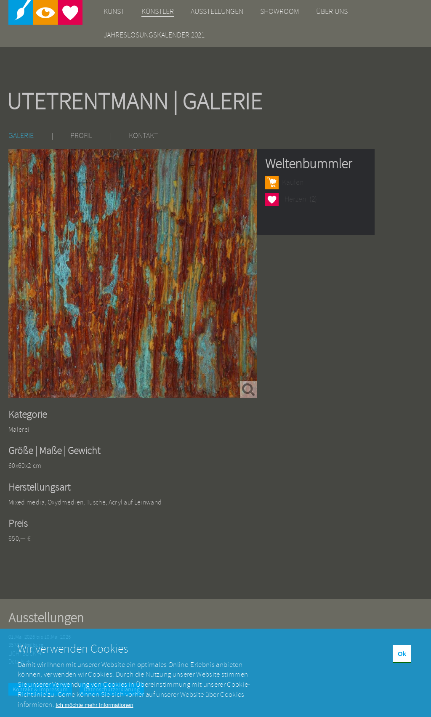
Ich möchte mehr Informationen (94, 709)
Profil (81, 136)
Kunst (114, 11)
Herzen (272, 199)
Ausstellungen (217, 11)
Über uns (332, 11)
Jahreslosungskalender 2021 (154, 35)
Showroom (279, 11)
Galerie (21, 136)
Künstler (157, 11)
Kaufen (292, 182)
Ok (402, 658)
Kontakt (143, 136)
